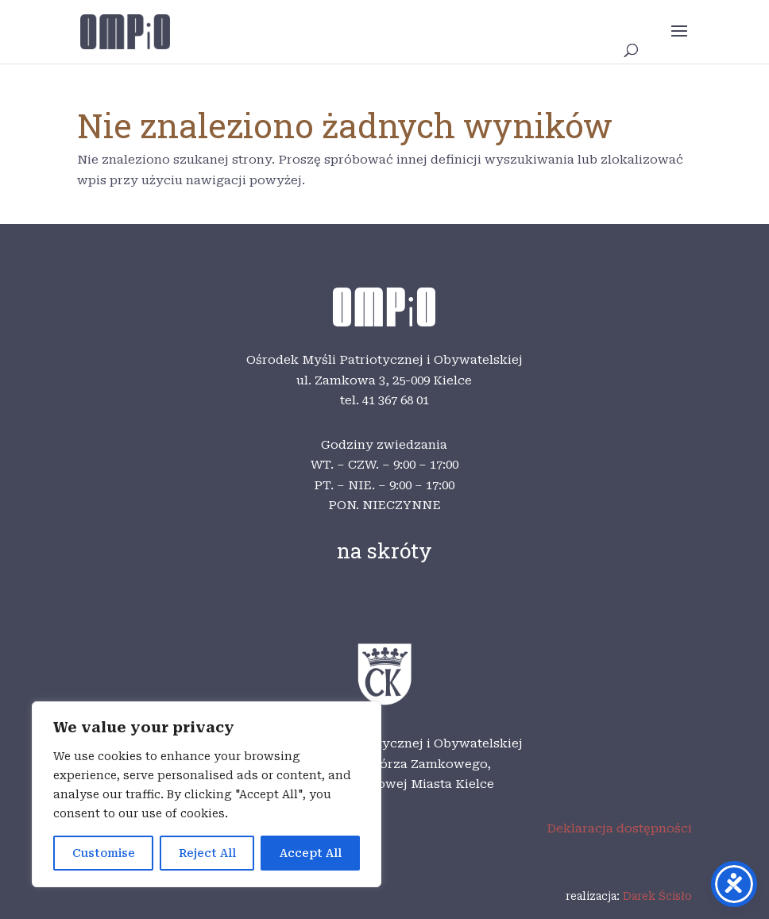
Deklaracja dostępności (619, 828)
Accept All (311, 853)
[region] (206, 794)
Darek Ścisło (657, 896)
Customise (103, 853)
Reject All (207, 853)
